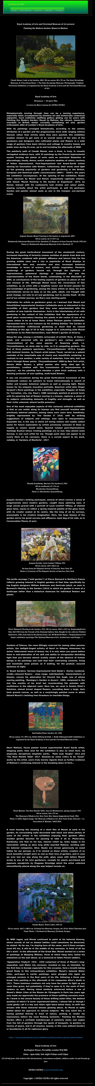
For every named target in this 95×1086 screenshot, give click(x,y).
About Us (38, 10)
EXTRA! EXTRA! (16, 4)
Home (14, 10)
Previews (59, 10)
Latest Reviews (25, 10)
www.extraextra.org (53, 1070)
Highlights (48, 10)
